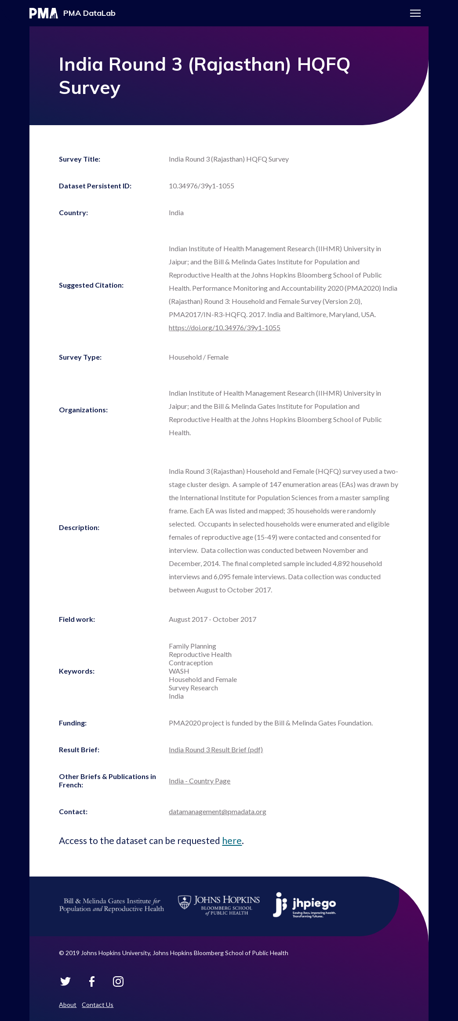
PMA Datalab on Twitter (65, 981)
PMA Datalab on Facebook (91, 981)
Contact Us (97, 1004)
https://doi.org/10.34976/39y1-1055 (224, 327)
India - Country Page (199, 780)
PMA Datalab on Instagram (118, 981)
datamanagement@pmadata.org (217, 811)
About (67, 1004)
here (232, 840)
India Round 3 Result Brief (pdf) (216, 749)
